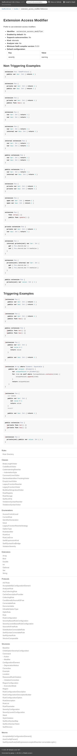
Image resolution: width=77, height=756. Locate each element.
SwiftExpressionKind (11, 540)
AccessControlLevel (10, 514)
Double (5, 562)
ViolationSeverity (9, 546)
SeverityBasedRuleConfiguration (15, 621)
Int (4, 565)
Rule (4, 615)
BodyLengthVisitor (10, 464)
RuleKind (6, 535)
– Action (6, 657)
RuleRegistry (8, 493)
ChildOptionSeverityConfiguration (16, 651)
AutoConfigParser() (10, 739)
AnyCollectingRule (10, 591)
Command (7, 654)
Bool (4, 559)
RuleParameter (9, 706)
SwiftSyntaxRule (9, 635)
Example (6, 671)
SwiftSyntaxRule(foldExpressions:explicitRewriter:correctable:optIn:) (29, 742)
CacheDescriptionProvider (13, 594)
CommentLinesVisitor (11, 475)
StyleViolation (8, 718)
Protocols (5, 579)
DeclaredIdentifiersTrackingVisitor (16, 478)
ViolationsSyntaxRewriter (12, 502)
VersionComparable (10, 638)
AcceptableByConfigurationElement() (17, 736)
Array (5, 556)
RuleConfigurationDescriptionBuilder (17, 695)
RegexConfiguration (10, 683)
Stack (5, 715)
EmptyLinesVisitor (10, 481)
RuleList (6, 703)
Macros (5, 732)
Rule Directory (8, 454)
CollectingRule (8, 597)
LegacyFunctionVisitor (11, 487)
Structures (6, 644)
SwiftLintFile (7, 499)
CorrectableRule (9, 603)
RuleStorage (7, 496)
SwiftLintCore (6, 9)
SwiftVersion (7, 727)
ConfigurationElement (11, 662)
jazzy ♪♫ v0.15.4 (16, 753)
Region (5, 689)
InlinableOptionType (10, 609)
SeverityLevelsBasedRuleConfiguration (18, 624)
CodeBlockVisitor (9, 467)
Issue (5, 523)
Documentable (8, 606)
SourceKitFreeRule (10, 627)
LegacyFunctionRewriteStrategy (15, 526)
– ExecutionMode (9, 686)
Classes (5, 460)
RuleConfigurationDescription (14, 692)
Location (6, 674)
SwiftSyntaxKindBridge (12, 543)
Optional (6, 567)
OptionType (7, 529)
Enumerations (7, 510)
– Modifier (6, 659)
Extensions (6, 552)
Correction (7, 668)
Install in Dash (69, 2)
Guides (16, 9)
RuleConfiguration (10, 618)
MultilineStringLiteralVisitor (13, 490)
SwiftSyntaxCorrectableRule (14, 633)
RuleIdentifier (8, 532)
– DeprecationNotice (11, 665)
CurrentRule (7, 517)
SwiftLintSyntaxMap (10, 721)
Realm (25, 753)
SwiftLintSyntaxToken (11, 724)
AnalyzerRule (8, 589)
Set (4, 570)
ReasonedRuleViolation (12, 677)
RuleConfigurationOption (12, 698)
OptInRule (7, 612)
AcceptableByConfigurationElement (17, 586)
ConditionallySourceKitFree (13, 600)
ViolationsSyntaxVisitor (12, 505)
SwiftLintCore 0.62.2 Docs (11, 2)
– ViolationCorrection (11, 680)
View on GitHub (54, 2)
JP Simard (10, 750)
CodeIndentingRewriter (12, 469)
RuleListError (8, 537)
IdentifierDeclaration (11, 520)
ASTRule (6, 583)
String (5, 573)
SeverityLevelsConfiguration (14, 712)
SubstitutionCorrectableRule (14, 630)
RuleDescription (9, 700)
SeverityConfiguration (11, 709)
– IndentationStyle (10, 472)
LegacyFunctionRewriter (12, 484)
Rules (4, 450)
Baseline (6, 648)
